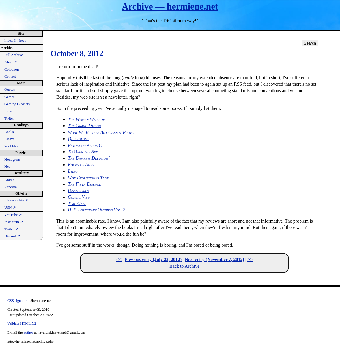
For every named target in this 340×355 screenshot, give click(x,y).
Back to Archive (184, 266)
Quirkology (78, 138)
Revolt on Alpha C (85, 145)
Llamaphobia (16, 200)
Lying (73, 171)
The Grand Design (84, 125)
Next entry (214, 259)
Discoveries (78, 190)
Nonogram (12, 160)
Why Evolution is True (88, 177)
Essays (9, 139)
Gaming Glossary (17, 104)
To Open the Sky (83, 151)
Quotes (9, 90)
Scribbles (11, 146)
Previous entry (153, 259)
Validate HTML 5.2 (21, 323)
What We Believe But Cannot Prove (101, 132)
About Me (11, 62)
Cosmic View (79, 197)
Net (7, 166)
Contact (10, 77)
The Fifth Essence (84, 184)
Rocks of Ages (81, 164)
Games (9, 97)
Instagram (13, 222)
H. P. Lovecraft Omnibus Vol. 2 (96, 209)
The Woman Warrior (86, 119)
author (28, 332)
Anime (9, 180)
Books (9, 132)
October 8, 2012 (77, 53)
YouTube (13, 215)
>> (250, 259)
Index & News (15, 40)
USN (10, 208)
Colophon (11, 69)
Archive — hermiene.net (170, 6)
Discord (12, 236)
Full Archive (13, 55)
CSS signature (17, 301)
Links (8, 111)
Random (10, 187)
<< (119, 259)
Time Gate (77, 203)
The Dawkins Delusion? (89, 158)
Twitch (9, 119)
